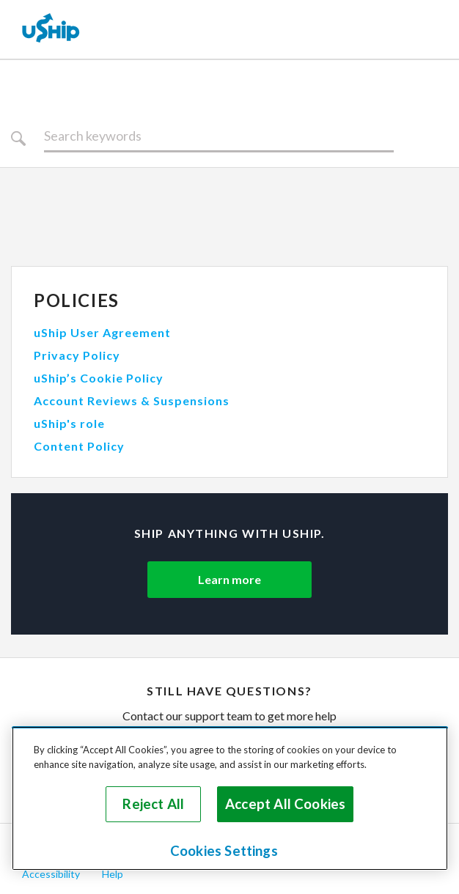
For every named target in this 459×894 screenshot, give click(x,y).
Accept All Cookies (285, 804)
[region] (230, 798)
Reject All (153, 804)
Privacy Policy (77, 355)
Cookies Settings (224, 851)
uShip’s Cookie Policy (99, 378)
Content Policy (79, 446)
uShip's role (69, 423)
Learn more (229, 579)
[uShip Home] (51, 29)
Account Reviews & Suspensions (132, 400)
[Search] (219, 136)
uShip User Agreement (102, 332)
